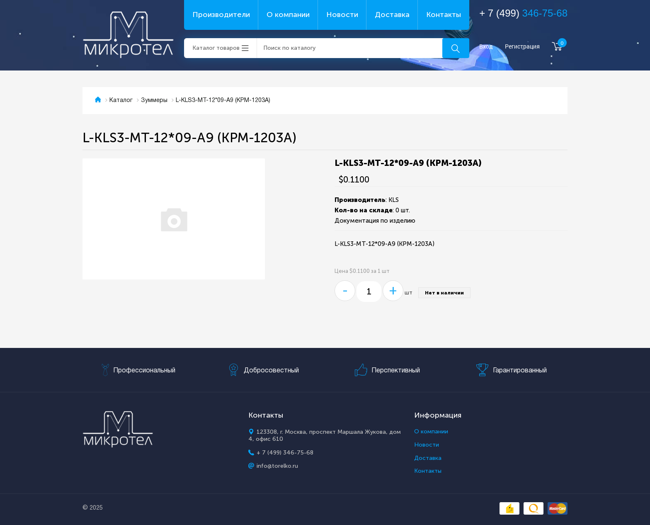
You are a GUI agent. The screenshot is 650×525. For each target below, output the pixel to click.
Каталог (121, 100)
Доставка (392, 14)
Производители (221, 14)
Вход (486, 46)
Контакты (443, 14)
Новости (342, 14)
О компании (288, 14)
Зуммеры (154, 100)
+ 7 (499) (523, 13)
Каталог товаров (216, 47)
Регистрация (522, 46)
